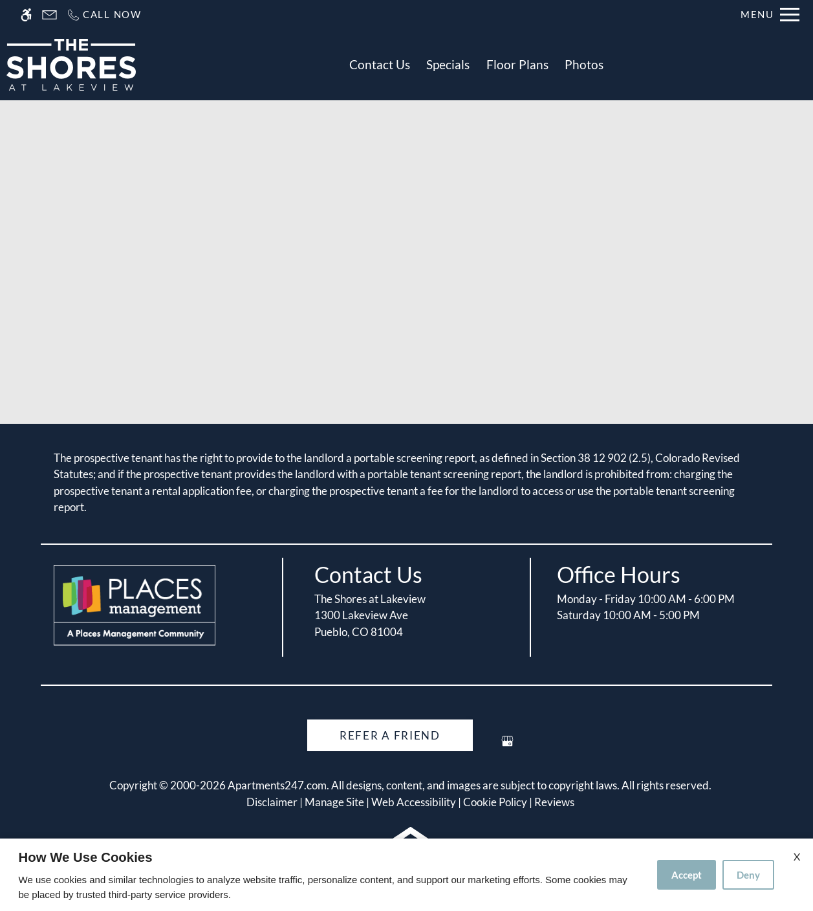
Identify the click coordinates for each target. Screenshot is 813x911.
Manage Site (334, 802)
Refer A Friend (390, 735)
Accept (686, 875)
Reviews (554, 802)
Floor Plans (517, 65)
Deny (748, 875)
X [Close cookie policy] (797, 856)
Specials (448, 65)
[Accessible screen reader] (26, 14)
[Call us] (103, 14)
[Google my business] (507, 746)
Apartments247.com (277, 785)
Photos (584, 65)
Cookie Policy (495, 802)
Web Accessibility (413, 802)
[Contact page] (49, 14)
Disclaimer (272, 802)
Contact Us (379, 65)
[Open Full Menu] (770, 14)
